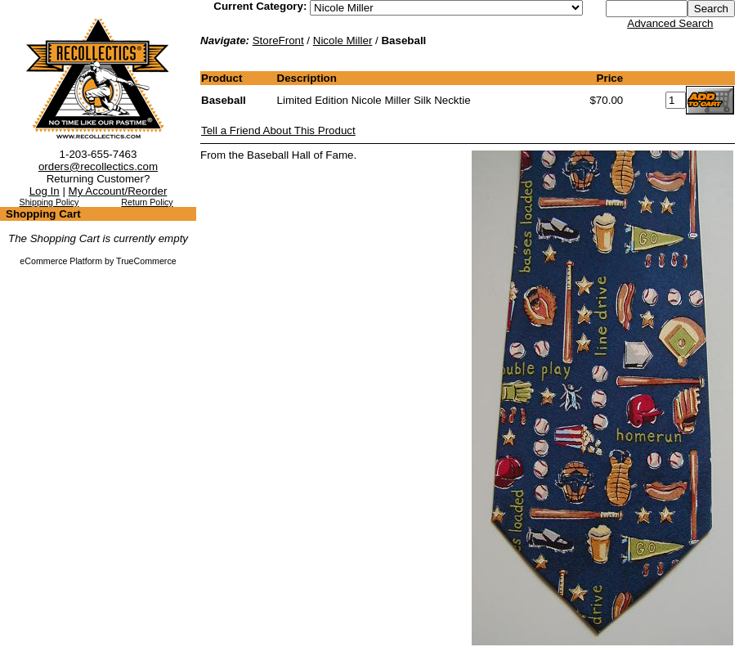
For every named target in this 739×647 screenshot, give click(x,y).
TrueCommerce (146, 261)
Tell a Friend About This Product (278, 130)
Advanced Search (670, 23)
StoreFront (278, 40)
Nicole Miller (343, 40)
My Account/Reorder (118, 191)
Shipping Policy (49, 202)
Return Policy (146, 202)
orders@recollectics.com (98, 166)
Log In (44, 191)
